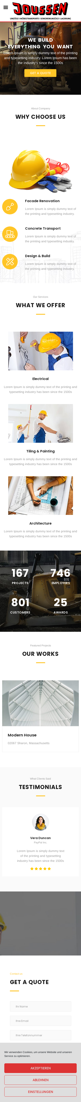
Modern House (22, 749)
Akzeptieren (40, 1068)
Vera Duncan (40, 838)
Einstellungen (40, 1092)
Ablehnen (41, 1080)
